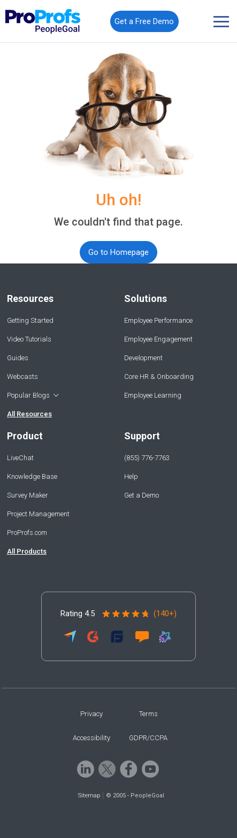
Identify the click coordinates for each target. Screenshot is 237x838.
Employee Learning (152, 395)
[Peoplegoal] (43, 21)
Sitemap (89, 795)
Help (131, 476)
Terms (148, 714)
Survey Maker (27, 495)
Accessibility (91, 738)
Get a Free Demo (144, 21)
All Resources (29, 414)
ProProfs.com (27, 533)
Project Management (38, 514)
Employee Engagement (158, 339)
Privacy (91, 714)
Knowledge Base (32, 476)
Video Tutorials (29, 339)
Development (143, 358)
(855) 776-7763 (147, 458)
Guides (17, 358)
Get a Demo (141, 495)
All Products (27, 551)
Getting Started (30, 320)
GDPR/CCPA (148, 738)
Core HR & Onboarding (159, 377)
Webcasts (22, 377)
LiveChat (20, 458)
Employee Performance (158, 320)
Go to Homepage (118, 252)
